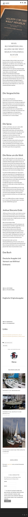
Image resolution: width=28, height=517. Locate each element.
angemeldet (9, 464)
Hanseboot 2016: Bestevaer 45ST (11, 390)
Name (10, 483)
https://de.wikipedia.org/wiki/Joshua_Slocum (12, 334)
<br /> (7, 277)
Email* (10, 487)
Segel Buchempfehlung (14, 349)
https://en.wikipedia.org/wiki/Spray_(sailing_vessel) (14, 336)
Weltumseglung (8, 342)
